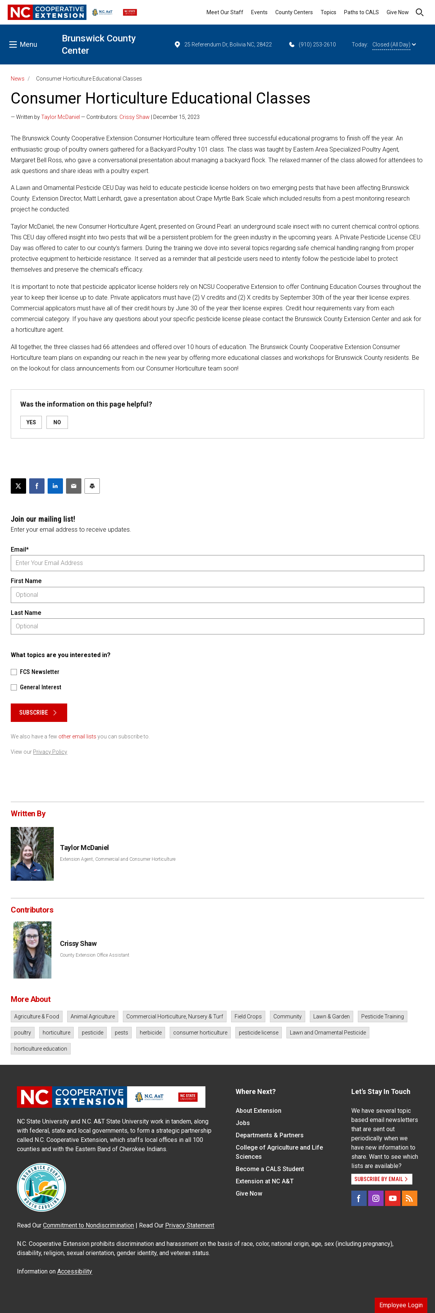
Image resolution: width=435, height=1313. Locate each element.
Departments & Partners (270, 1135)
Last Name (26, 612)
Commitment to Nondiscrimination (88, 1225)
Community (287, 1016)
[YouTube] (392, 1198)
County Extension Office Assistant (94, 955)
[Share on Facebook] (37, 486)
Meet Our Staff (225, 12)
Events (259, 12)
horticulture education (40, 1049)
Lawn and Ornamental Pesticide (328, 1033)
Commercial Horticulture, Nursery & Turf (174, 1016)
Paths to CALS (361, 12)
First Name (26, 581)
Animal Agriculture (93, 1016)
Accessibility (74, 1271)
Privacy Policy (50, 752)
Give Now (398, 12)
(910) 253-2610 (312, 44)
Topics (328, 12)
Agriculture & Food (36, 1016)
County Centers (294, 12)
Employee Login (401, 1305)
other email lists (77, 736)
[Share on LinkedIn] (55, 486)
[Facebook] (359, 1198)
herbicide (151, 1033)
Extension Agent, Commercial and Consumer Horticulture (117, 859)
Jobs (243, 1123)
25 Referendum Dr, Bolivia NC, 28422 (223, 44)
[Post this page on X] (18, 486)
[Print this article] (92, 486)
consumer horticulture (200, 1033)
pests (121, 1033)
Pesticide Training (382, 1016)
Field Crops (248, 1016)
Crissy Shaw (134, 117)
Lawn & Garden (331, 1016)
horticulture (56, 1033)
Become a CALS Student (270, 1169)
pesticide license (258, 1033)
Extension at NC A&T (265, 1181)
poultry (22, 1033)
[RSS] (409, 1198)
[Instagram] (376, 1198)
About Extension (258, 1110)
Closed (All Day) (394, 44)
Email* (20, 549)
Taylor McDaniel (60, 117)
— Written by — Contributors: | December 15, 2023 (105, 117)
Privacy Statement (189, 1225)
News (18, 79)
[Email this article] (73, 486)
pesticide (92, 1033)
